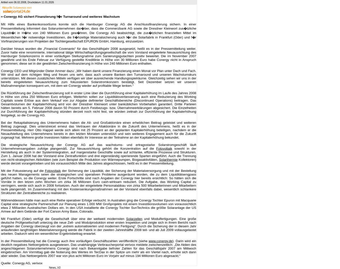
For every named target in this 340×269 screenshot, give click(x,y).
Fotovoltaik (164, 148)
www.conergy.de (161, 241)
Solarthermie (168, 159)
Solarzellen (134, 219)
